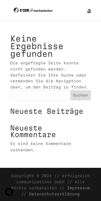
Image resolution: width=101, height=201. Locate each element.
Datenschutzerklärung (54, 194)
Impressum (78, 188)
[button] (9, 192)
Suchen (80, 95)
